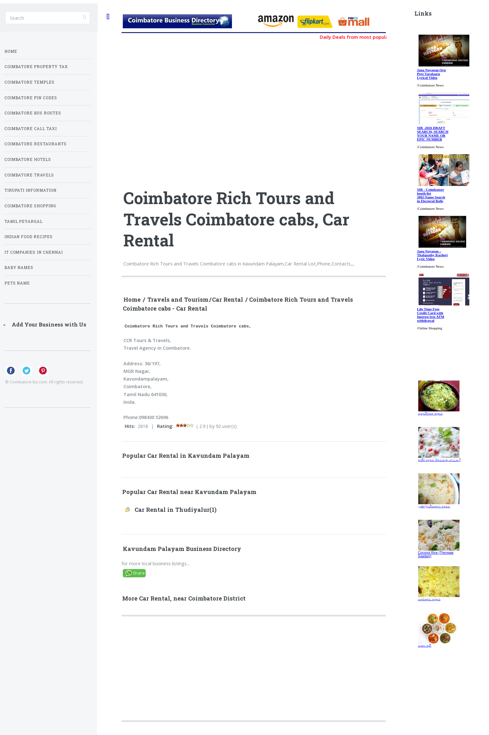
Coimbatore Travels (29, 175)
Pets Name (17, 283)
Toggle (107, 16)
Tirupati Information (30, 190)
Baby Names (19, 267)
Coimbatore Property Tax (36, 66)
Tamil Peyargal (23, 221)
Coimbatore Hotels (27, 159)
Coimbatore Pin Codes (30, 97)
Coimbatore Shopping (30, 205)
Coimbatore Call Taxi (30, 128)
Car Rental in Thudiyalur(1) (175, 509)
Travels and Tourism (177, 299)
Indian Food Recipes (28, 236)
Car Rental (227, 299)
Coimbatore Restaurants (35, 143)
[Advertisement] (292, 671)
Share (139, 573)
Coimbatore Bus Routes (33, 113)
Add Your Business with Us (49, 324)
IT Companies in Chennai (33, 252)
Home (132, 299)
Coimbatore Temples (29, 82)
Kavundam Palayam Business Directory (182, 549)
